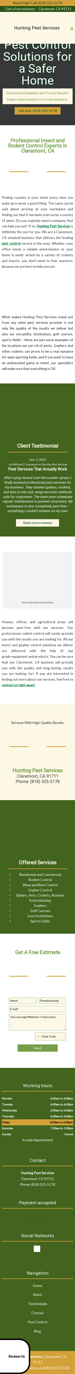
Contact (37, 1313)
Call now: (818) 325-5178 (37, 111)
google (37, 1249)
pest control (11, 243)
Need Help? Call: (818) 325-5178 (37, 3)
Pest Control (37, 1322)
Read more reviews (37, 523)
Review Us (13, 1356)
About (37, 1294)
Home (37, 1286)
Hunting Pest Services (53, 226)
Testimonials (37, 1304)
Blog (37, 1331)
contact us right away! (18, 685)
